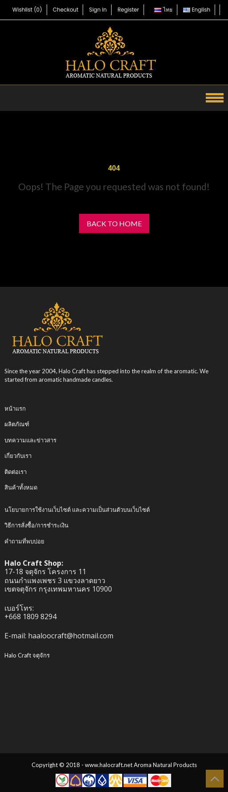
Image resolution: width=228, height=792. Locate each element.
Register (128, 9)
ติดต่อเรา (15, 471)
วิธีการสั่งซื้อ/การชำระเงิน (36, 525)
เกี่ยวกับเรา (18, 455)
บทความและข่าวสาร (30, 440)
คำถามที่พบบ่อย (24, 541)
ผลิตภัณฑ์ (16, 424)
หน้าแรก (15, 408)
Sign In (98, 9)
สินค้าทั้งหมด (20, 487)
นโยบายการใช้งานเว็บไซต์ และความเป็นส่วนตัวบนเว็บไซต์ (77, 509)
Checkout (66, 9)
